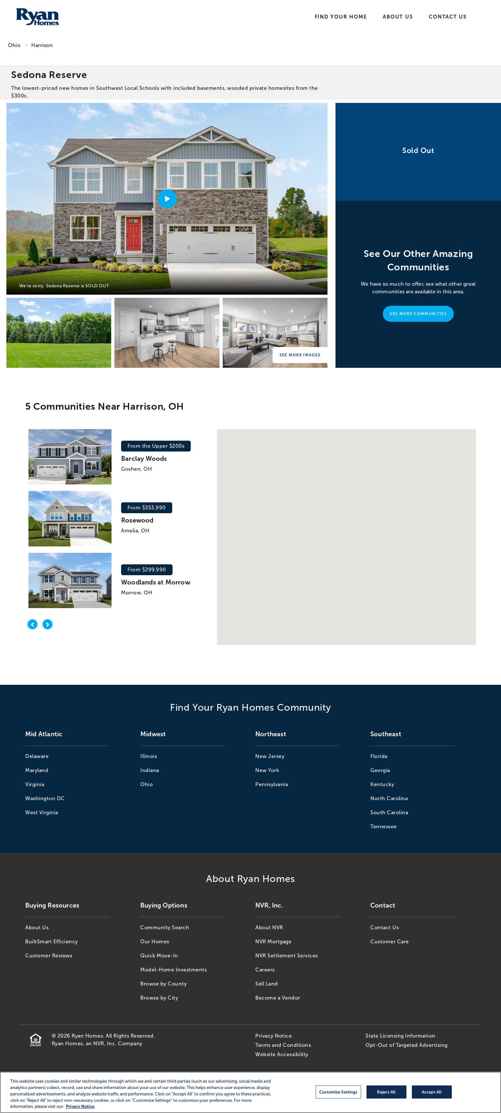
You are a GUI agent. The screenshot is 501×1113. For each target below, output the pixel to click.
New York (267, 770)
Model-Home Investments (173, 969)
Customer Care (389, 941)
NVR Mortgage (273, 941)
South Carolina (389, 812)
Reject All (386, 1091)
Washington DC (45, 798)
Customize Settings (338, 1091)
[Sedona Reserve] (58, 333)
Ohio (14, 45)
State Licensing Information (400, 1036)
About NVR (269, 927)
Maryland (36, 770)
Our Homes (154, 941)
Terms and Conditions (283, 1045)
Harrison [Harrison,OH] (42, 45)
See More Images (300, 355)
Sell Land (266, 983)
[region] (250, 1092)
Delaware (37, 756)
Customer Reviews (48, 955)
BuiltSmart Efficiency (51, 941)
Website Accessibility (281, 1054)
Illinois (148, 756)
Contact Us (448, 16)
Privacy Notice (273, 1036)
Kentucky (382, 784)
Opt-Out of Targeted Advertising (407, 1045)
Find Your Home (341, 16)
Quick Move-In (159, 955)
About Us (398, 16)
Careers (265, 969)
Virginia (34, 784)
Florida (379, 756)
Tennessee (383, 826)
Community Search (164, 927)
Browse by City (159, 998)
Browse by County (163, 983)
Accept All (432, 1091)
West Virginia (41, 812)
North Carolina (389, 798)
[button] (382, 535)
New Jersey (269, 756)
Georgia (380, 770)
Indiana (149, 770)
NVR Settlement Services (286, 955)
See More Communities (418, 314)
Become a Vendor (277, 998)
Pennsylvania (271, 784)
